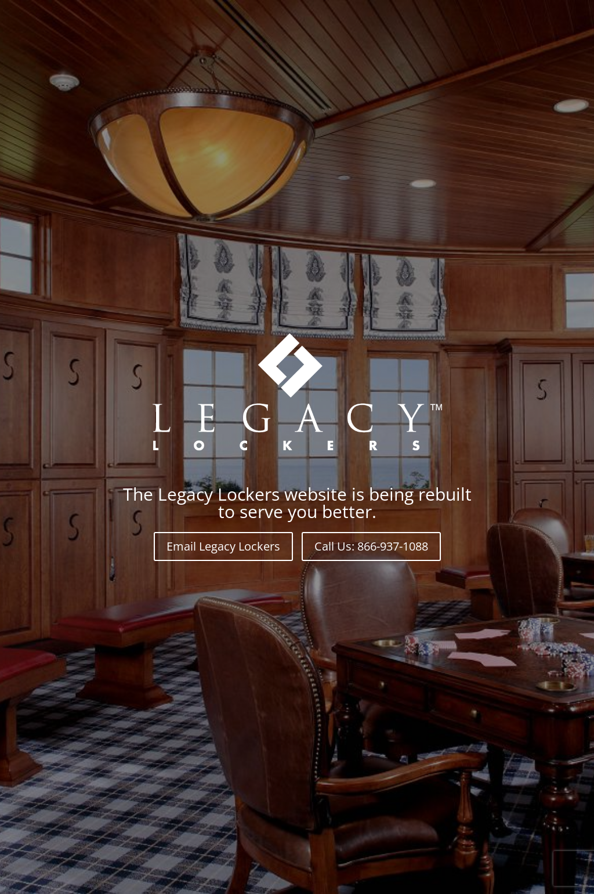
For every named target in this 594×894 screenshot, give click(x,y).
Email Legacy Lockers (223, 546)
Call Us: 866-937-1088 (371, 546)
